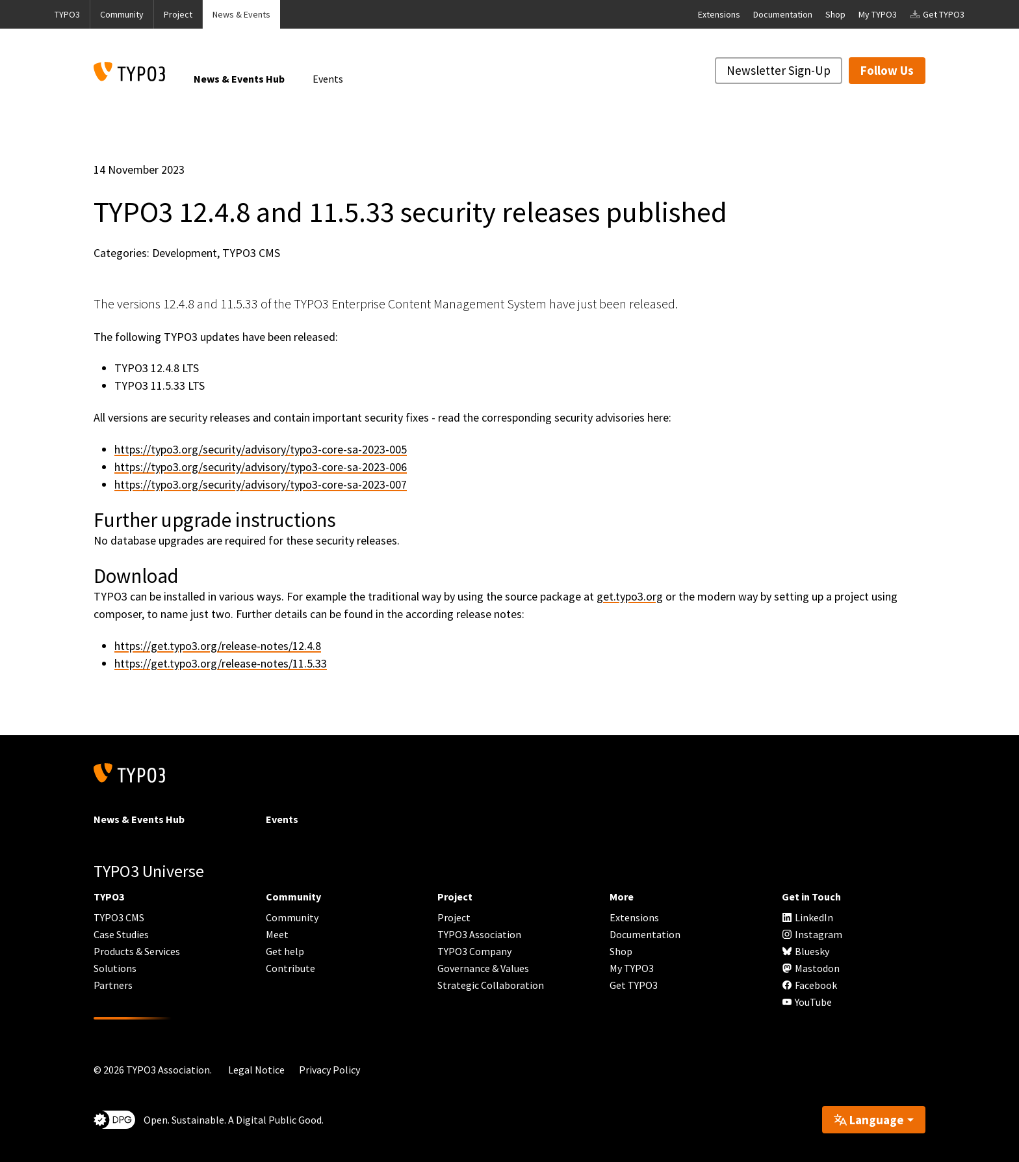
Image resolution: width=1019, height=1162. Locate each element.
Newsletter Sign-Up (779, 70)
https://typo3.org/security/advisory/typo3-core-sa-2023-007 (260, 484)
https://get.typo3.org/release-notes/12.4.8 (217, 645)
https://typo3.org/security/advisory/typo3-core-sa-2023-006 (260, 466)
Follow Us (887, 70)
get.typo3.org (630, 596)
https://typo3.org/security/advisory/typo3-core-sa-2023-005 (260, 449)
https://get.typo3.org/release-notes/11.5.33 (220, 663)
